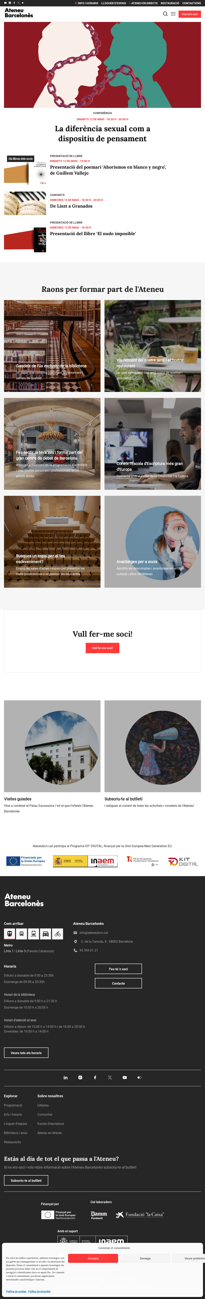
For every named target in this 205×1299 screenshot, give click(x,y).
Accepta (93, 1258)
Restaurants (12, 1142)
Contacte (118, 983)
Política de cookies (16, 1291)
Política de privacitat (39, 1291)
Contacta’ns (191, 3)
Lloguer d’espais (113, 3)
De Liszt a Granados (71, 206)
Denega (145, 1258)
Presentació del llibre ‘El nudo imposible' (93, 233)
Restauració (170, 3)
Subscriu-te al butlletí (26, 1181)
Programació (13, 1105)
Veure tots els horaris (26, 1053)
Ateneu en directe (143, 3)
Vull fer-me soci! (102, 648)
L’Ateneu (43, 1105)
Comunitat (44, 1114)
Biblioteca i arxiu (15, 1133)
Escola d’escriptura (50, 1124)
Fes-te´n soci (118, 969)
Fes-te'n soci (190, 14)
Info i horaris (86, 3)
